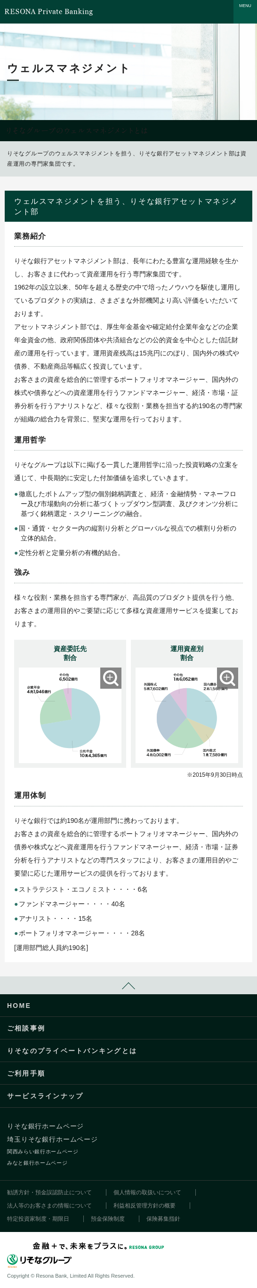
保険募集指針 (163, 1219)
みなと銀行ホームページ (37, 1163)
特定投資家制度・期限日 (38, 1219)
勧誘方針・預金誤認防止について (49, 1192)
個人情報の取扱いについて (147, 1192)
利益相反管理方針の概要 (144, 1205)
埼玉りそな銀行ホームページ (52, 1139)
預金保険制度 (108, 1219)
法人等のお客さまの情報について (49, 1205)
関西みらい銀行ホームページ (43, 1151)
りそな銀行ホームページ (45, 1126)
